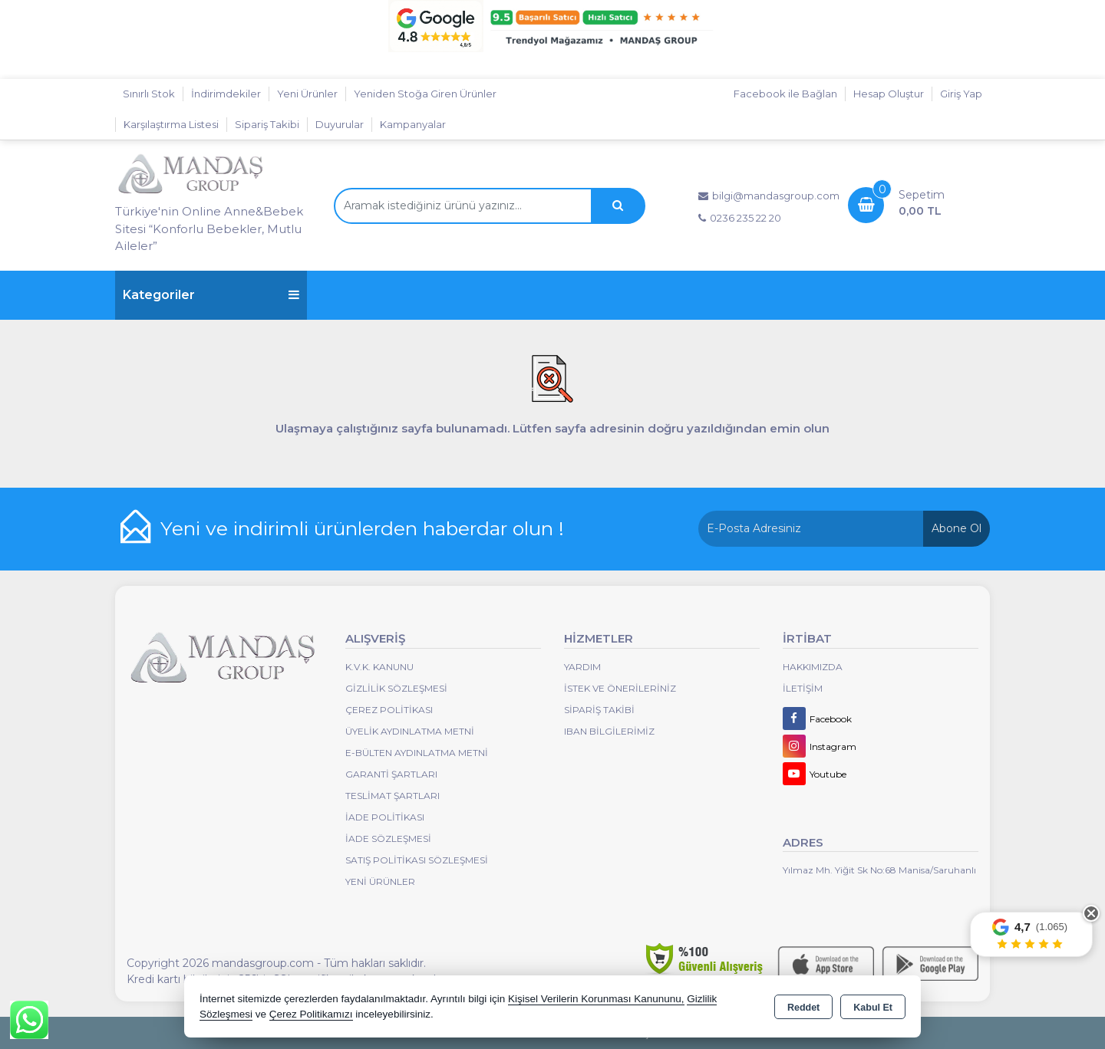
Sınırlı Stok (149, 93)
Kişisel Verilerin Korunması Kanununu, (596, 999)
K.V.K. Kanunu (379, 666)
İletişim (803, 688)
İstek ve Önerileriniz (620, 688)
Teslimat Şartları (392, 795)
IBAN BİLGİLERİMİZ (609, 731)
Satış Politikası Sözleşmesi (416, 860)
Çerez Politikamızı (311, 1014)
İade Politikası (384, 817)
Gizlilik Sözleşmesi (396, 688)
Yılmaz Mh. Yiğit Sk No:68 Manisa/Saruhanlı (879, 870)
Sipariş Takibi (267, 124)
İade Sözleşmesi (388, 838)
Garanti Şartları (391, 774)
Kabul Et (872, 1007)
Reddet (803, 1007)
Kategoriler (211, 295)
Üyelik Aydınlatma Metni (409, 731)
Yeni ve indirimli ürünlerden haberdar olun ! (362, 528)
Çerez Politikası (389, 709)
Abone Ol (956, 528)
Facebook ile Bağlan (785, 93)
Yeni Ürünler (380, 881)
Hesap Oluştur (888, 93)
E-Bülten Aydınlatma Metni (416, 752)
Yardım (582, 666)
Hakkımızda (813, 666)
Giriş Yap (961, 93)
